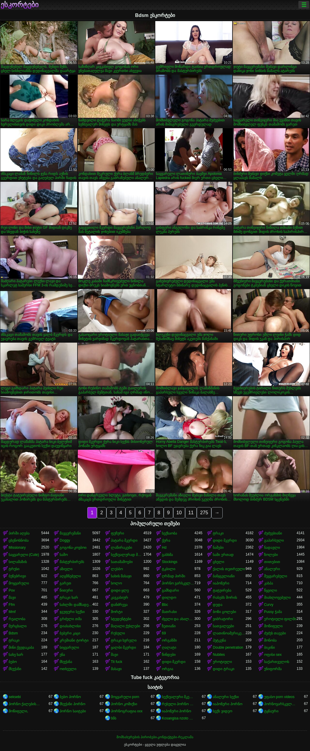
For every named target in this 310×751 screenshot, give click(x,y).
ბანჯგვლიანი (224, 576)
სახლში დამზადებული (76, 605)
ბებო (13, 662)
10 (179, 512)
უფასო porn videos (279, 697)
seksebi (15, 697)
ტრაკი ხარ (69, 597)
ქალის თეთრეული (229, 569)
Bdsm (13, 633)
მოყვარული (19, 583)
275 (204, 512)
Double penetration (228, 647)
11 (191, 512)
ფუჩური (117, 533)
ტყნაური (271, 711)
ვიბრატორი (223, 619)
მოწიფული (273, 626)
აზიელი (66, 569)
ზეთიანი (169, 626)
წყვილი (270, 590)
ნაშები (218, 547)
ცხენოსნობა (19, 540)
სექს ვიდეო (222, 711)
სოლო (116, 583)
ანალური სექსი (225, 697)
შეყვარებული (275, 576)
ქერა (166, 540)
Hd (164, 547)
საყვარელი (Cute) (24, 555)
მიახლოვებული (277, 597)
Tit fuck (116, 662)
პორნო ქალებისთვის (25, 704)
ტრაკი (218, 533)
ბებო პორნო (70, 697)
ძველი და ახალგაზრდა (178, 619)
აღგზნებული (70, 576)
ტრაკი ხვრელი (124, 640)
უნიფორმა (273, 669)
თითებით (272, 562)
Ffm (12, 605)
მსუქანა (66, 662)
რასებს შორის (225, 597)
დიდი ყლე (120, 590)
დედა (217, 605)
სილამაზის (18, 562)
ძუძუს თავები (275, 633)
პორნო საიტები (73, 711)
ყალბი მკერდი (123, 647)
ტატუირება (222, 590)
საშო (64, 555)
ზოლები (271, 555)
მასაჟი (116, 669)
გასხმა (167, 555)
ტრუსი (14, 569)
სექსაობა (169, 533)
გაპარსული (274, 540)
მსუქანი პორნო (72, 704)
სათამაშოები (122, 562)
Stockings (169, 562)
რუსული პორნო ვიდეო (178, 704)
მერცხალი (18, 626)
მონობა (270, 640)
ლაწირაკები (121, 547)
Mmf (12, 612)
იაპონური (221, 583)
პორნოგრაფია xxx (126, 711)
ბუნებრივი (17, 576)
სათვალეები (223, 626)
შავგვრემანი (70, 533)
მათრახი (169, 612)
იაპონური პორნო (227, 704)
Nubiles (219, 655)
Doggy (65, 540)
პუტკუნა (219, 640)
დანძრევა (119, 605)
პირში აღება (19, 533)
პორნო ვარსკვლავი (178, 583)
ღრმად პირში (173, 576)
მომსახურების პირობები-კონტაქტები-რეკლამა (155, 737)
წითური (66, 590)
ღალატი (169, 647)
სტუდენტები (121, 619)
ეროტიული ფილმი (280, 619)
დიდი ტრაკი (223, 669)
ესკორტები (19, 5)
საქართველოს (276, 662)
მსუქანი (15, 669)
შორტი (117, 612)
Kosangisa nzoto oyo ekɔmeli (178, 718)
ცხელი (218, 562)
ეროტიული (222, 662)
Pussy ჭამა (273, 612)
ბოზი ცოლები (224, 612)
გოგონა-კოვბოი (73, 547)
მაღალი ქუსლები (125, 626)
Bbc (165, 605)
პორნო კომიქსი (124, 704)
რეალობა (17, 619)
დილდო (169, 597)
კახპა (268, 583)
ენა (62, 655)
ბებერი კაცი (70, 633)
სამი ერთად (223, 555)
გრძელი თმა (70, 619)
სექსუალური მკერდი (178, 697)
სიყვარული (69, 647)
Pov (12, 590)
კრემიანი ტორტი (74, 640)
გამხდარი (170, 590)
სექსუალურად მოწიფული (127, 555)
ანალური (272, 569)
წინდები (169, 655)
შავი (12, 597)
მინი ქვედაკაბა (21, 647)
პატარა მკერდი (124, 540)
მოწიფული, (18, 711)
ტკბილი (168, 569)
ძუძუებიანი (273, 533)
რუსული (118, 633)
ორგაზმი (169, 640)
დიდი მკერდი (224, 540)
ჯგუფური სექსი (72, 612)
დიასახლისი (70, 626)
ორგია (167, 669)
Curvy (268, 605)
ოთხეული (68, 669)
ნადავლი (272, 547)
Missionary (17, 547)
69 (164, 633)
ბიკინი (269, 647)
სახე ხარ (16, 655)
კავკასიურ (119, 597)
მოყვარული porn (125, 697)
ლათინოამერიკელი (229, 633)
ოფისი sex (273, 655)
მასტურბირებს (72, 562)
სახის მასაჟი (121, 576)
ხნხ (113, 718)
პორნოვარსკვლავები (280, 704)
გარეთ (65, 583)
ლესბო (117, 569)
